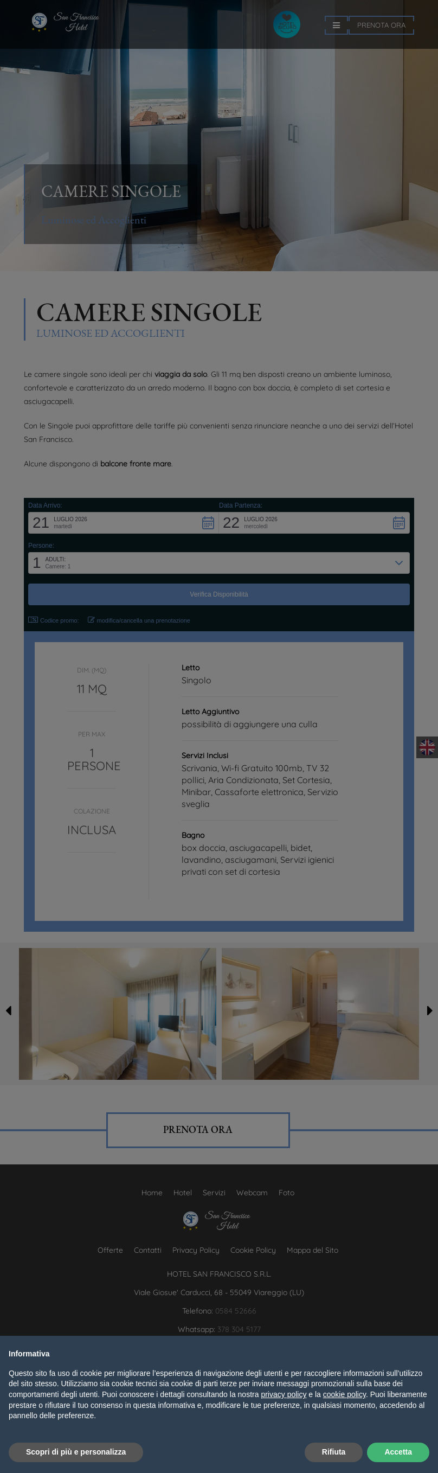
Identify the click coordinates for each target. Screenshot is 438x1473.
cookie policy (344, 1394)
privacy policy (283, 1394)
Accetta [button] (398, 1452)
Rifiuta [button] (334, 1452)
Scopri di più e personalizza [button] (76, 1452)
